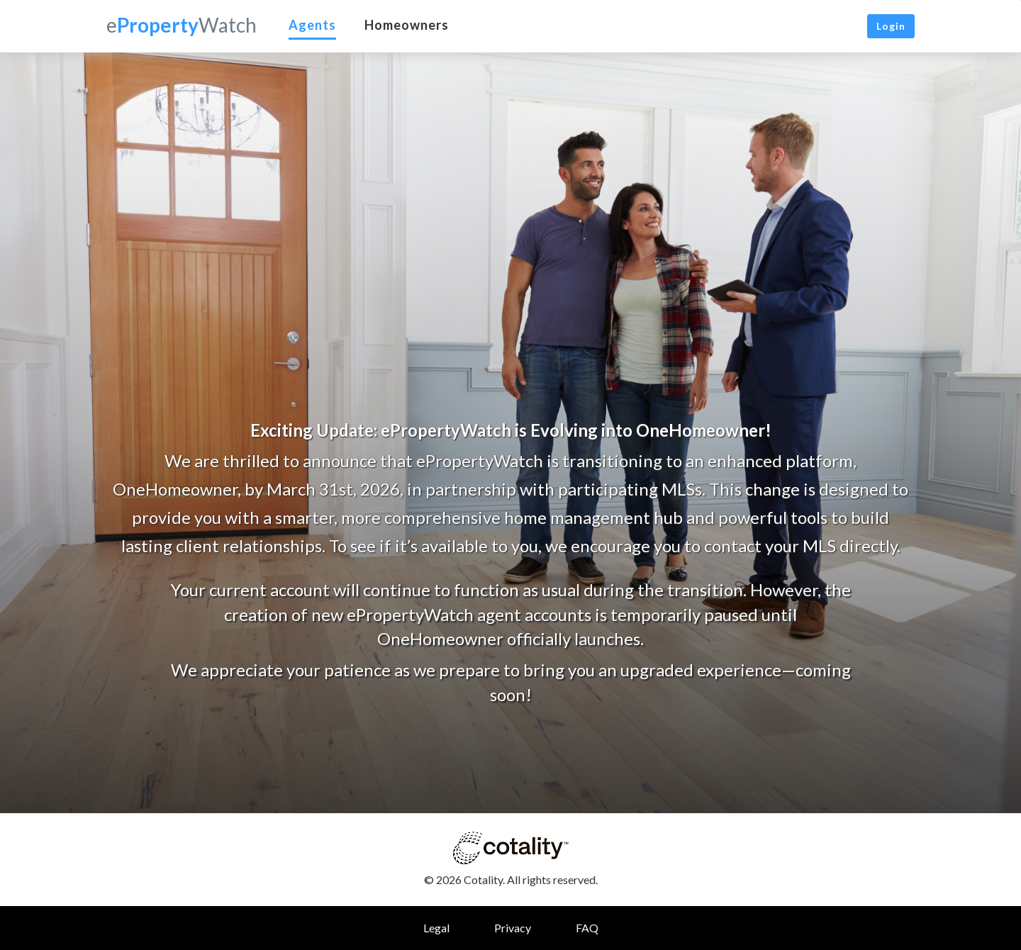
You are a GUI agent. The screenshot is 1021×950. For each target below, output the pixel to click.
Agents (312, 25)
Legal (436, 927)
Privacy (512, 927)
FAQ (587, 927)
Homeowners (406, 25)
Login (890, 26)
